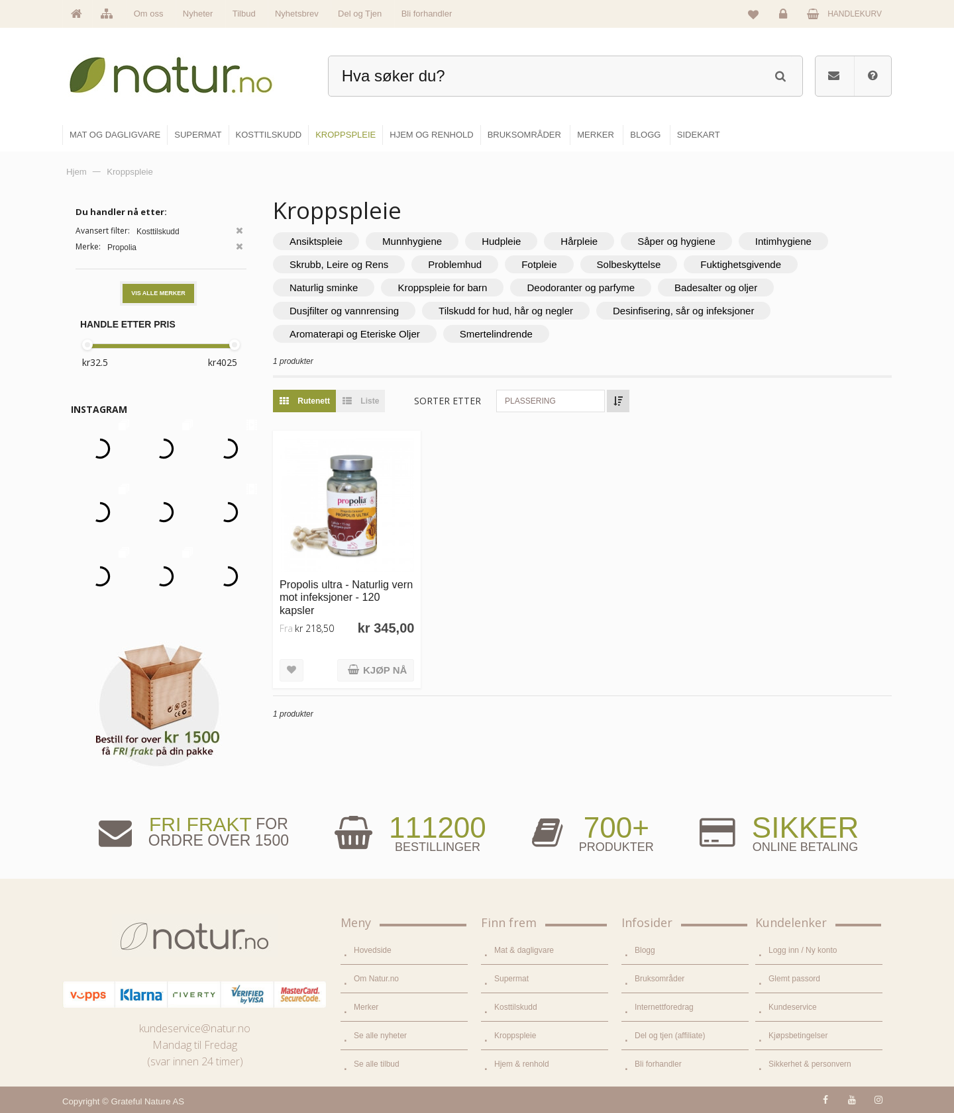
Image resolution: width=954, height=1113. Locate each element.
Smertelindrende (496, 333)
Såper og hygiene (676, 241)
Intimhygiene (783, 241)
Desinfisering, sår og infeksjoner (683, 310)
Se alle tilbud (376, 1064)
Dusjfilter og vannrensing (344, 310)
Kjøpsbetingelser (797, 1035)
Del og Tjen (360, 14)
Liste (357, 401)
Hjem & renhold (521, 1064)
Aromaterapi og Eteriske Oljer (355, 333)
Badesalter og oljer (715, 287)
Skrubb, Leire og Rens (339, 264)
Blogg (645, 950)
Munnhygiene (412, 241)
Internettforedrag (664, 1007)
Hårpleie (579, 241)
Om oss (149, 14)
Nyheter (198, 14)
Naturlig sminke (324, 287)
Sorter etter (447, 400)
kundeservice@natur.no (194, 1028)
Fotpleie (538, 264)
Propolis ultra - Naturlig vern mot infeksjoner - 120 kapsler (346, 597)
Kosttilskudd (515, 1007)
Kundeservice (792, 1007)
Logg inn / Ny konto (802, 950)
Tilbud (244, 14)
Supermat (511, 978)
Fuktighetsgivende (740, 264)
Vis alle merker (158, 293)
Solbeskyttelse (629, 264)
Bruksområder (659, 978)
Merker (366, 1007)
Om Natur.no (376, 978)
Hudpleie (501, 241)
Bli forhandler (426, 14)
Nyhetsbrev (297, 14)
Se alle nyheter (380, 1035)
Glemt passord (794, 978)
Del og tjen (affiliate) (670, 1035)
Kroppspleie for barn (442, 287)
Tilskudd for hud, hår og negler (506, 310)
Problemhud (455, 264)
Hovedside (373, 950)
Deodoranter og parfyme (581, 287)
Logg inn (785, 17)
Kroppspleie (515, 1035)
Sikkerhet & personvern (809, 1064)
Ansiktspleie (316, 241)
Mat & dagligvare (524, 950)
